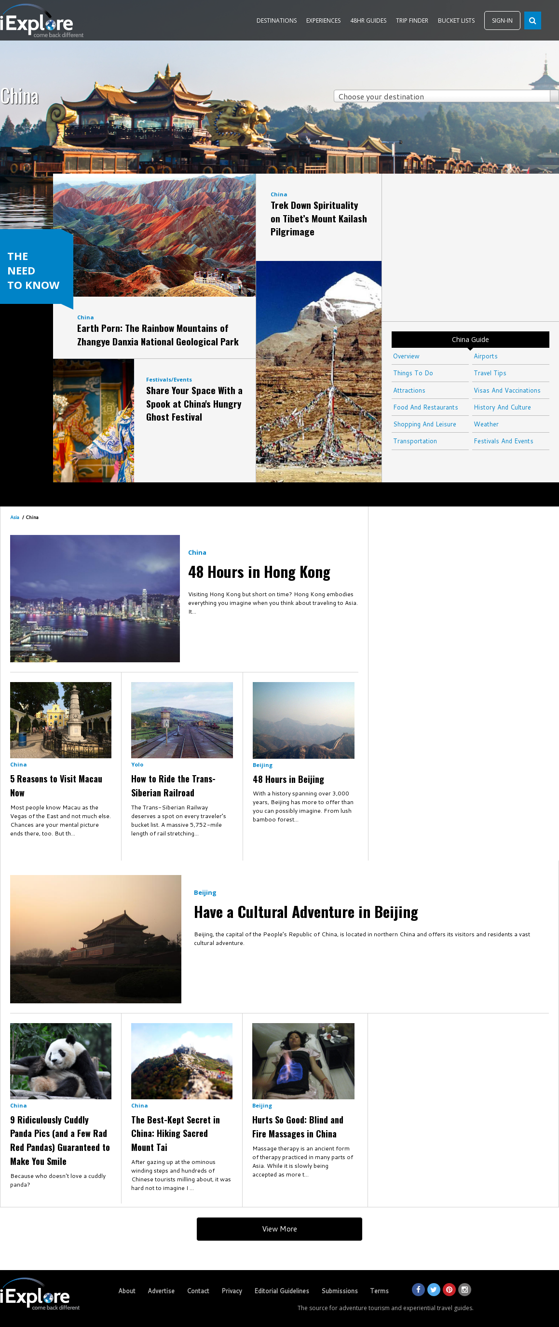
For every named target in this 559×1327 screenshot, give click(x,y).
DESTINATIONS (277, 20)
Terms (379, 1290)
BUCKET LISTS (456, 20)
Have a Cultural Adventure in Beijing (306, 911)
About (127, 1290)
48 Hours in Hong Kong (259, 571)
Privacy (231, 1290)
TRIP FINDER (412, 20)
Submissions (339, 1290)
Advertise (161, 1290)
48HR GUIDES (368, 20)
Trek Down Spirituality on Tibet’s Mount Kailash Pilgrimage (319, 218)
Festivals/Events (169, 379)
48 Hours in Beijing (288, 779)
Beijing (263, 764)
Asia (14, 517)
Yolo (137, 764)
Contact (198, 1290)
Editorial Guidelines (281, 1290)
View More (279, 1229)
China (85, 317)
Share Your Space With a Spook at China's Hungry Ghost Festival (194, 403)
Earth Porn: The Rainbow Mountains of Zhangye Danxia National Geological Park (158, 334)
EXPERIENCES (323, 20)
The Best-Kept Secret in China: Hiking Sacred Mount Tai (175, 1133)
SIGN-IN (502, 20)
